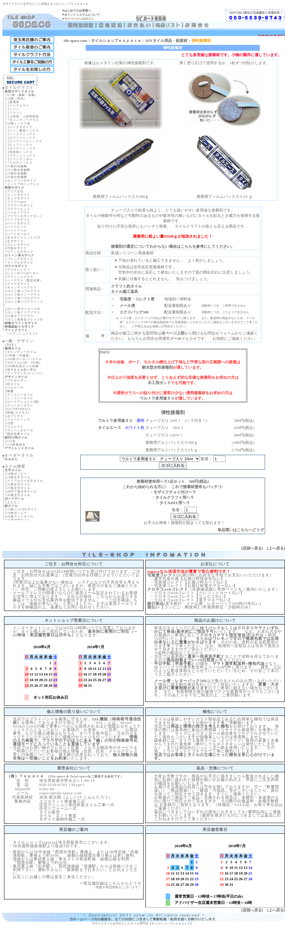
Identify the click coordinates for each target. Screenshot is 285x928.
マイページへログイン (79, 18)
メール (175, 338)
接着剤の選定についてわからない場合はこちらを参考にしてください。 (173, 246)
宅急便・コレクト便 (137, 299)
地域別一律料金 (177, 299)
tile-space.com (75, 40)
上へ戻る (276, 548)
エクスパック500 (134, 312)
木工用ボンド (159, 383)
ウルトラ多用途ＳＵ (157, 398)
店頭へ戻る (252, 548)
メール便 (127, 305)
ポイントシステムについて (82, 14)
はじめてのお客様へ (77, 10)
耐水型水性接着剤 (157, 367)
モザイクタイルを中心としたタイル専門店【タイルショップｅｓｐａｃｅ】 (142, 923)
